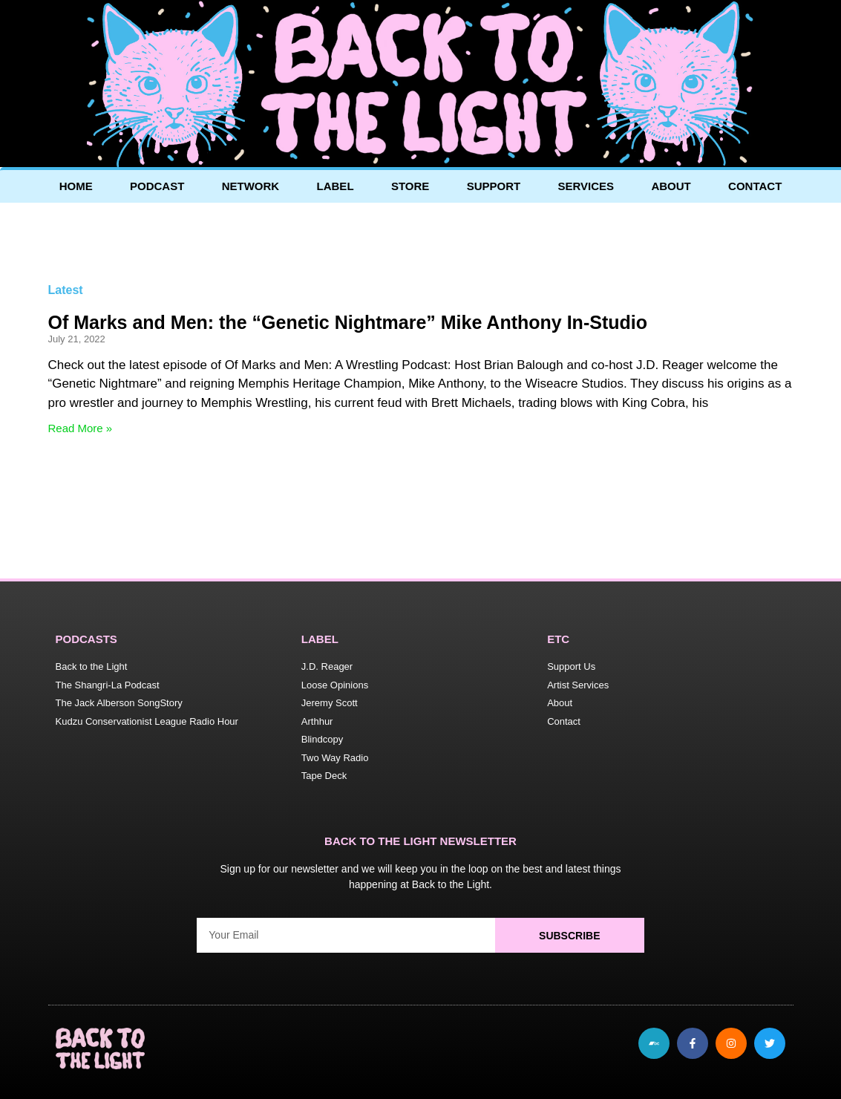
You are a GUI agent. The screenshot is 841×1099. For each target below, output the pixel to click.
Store (410, 186)
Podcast (157, 186)
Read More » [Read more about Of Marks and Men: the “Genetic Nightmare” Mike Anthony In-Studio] (80, 428)
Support (494, 186)
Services (586, 186)
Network (251, 186)
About (670, 186)
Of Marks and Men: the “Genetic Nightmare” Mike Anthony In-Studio (347, 322)
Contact (755, 186)
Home (76, 186)
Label (335, 186)
